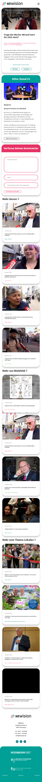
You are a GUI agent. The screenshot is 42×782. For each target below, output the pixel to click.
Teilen (15, 69)
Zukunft (23, 64)
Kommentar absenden (12, 191)
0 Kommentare (19, 44)
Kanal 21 (14, 43)
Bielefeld (18, 43)
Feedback (26, 69)
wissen (30, 57)
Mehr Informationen (11, 138)
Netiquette (21, 775)
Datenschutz (5, 775)
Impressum (37, 775)
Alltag (19, 64)
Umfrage (27, 64)
